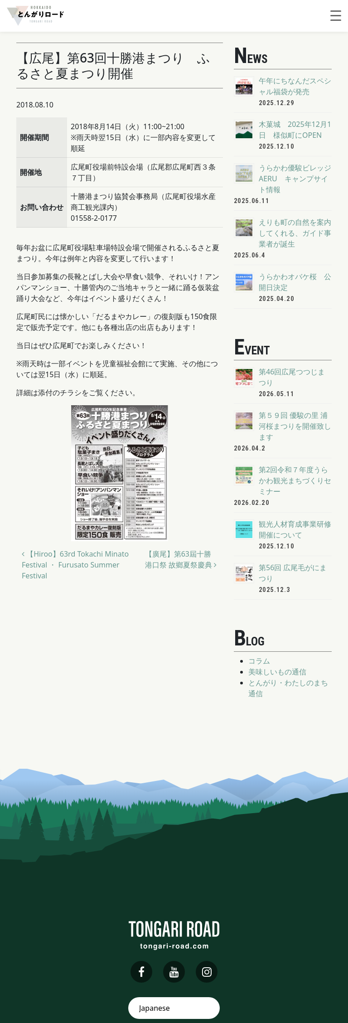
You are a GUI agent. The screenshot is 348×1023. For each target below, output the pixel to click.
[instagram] (207, 972)
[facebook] (141, 972)
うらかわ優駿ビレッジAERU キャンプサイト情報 (295, 178)
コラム (259, 661)
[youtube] (174, 972)
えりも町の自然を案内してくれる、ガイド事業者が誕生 (295, 233)
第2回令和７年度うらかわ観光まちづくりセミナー (295, 480)
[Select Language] (174, 1008)
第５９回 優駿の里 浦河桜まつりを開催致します (295, 426)
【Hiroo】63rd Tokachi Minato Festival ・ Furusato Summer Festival (75, 565)
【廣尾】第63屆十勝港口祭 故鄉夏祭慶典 (181, 559)
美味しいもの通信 (277, 672)
